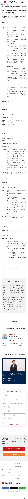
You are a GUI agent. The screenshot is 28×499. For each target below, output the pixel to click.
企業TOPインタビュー (6, 478)
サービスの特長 (5, 463)
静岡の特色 (17, 463)
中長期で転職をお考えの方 (14, 454)
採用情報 (17, 478)
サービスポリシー (19, 475)
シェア (6, 488)
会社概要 (17, 472)
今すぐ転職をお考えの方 (14, 448)
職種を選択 (7, 411)
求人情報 (4, 466)
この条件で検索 (14, 424)
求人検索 (6, 4)
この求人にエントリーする (14, 268)
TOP (2, 4)
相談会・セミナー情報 (6, 469)
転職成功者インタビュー (7, 475)
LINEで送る (23, 488)
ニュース (17, 469)
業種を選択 (7, 407)
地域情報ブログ (18, 466)
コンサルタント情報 (6, 472)
